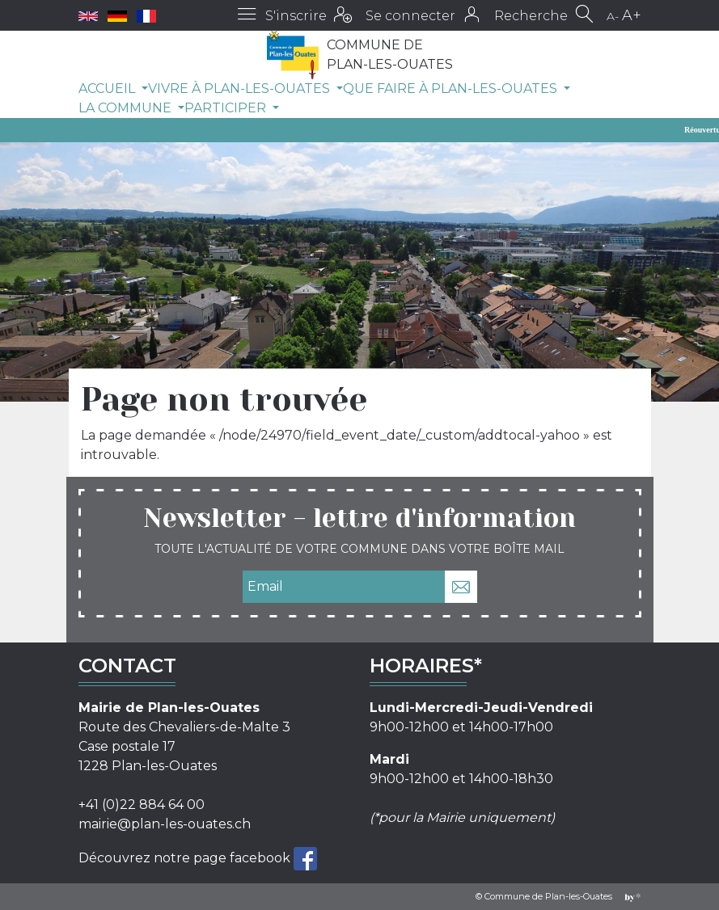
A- (613, 16)
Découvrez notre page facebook (186, 858)
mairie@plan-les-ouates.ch (164, 824)
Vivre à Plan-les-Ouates (240, 88)
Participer (226, 108)
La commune (126, 108)
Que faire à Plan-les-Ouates (451, 88)
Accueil (108, 88)
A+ (631, 15)
